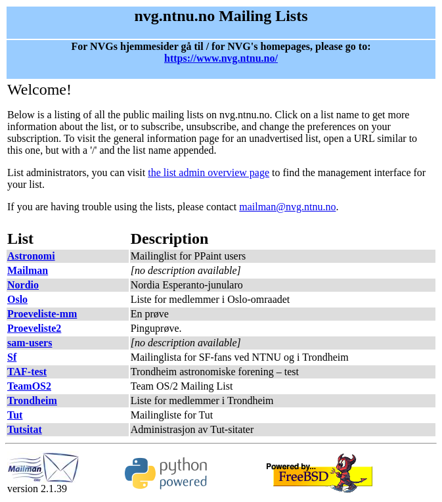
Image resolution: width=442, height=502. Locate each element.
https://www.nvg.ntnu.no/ (221, 58)
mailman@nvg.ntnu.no (287, 206)
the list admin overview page (208, 172)
